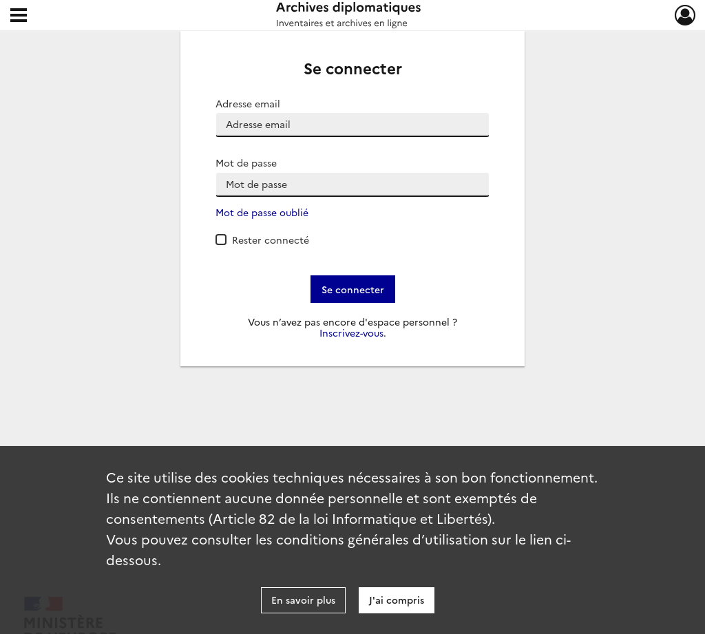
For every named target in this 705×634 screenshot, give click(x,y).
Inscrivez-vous (351, 333)
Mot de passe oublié (261, 212)
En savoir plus (303, 599)
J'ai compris (396, 599)
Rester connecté (270, 239)
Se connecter (353, 289)
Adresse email (247, 103)
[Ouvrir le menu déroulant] (18, 16)
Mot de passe (246, 163)
